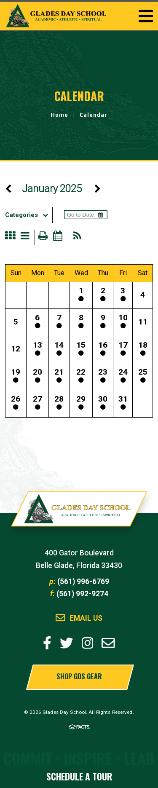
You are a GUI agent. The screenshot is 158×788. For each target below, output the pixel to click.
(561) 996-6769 (83, 581)
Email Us (86, 618)
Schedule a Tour (79, 776)
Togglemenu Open (146, 16)
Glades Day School (79, 513)
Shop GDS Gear (79, 676)
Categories (29, 215)
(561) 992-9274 (82, 594)
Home (59, 115)
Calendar (93, 115)
